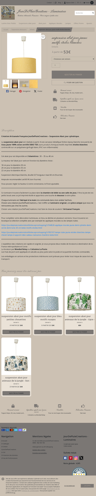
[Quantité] (56, 65)
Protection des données (9, 455)
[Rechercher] (93, 13)
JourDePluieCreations (8, 449)
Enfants (32, 30)
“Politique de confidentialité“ (30, 491)
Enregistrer (24, 91)
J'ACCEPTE (87, 486)
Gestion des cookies (38, 450)
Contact (49, 3)
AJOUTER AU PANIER (73, 74)
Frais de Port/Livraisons (9, 458)
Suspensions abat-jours (19, 30)
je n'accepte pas (69, 486)
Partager (11, 91)
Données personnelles (39, 453)
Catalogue (5, 444)
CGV (3, 452)
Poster (38, 91)
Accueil (6, 30)
